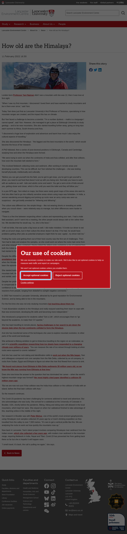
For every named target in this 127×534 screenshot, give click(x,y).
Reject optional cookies (67, 275)
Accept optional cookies (35, 275)
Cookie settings (27, 283)
